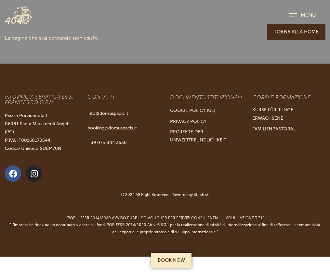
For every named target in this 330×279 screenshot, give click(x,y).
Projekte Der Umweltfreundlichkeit (198, 136)
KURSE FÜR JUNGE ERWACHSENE (272, 114)
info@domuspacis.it (107, 113)
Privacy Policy (188, 121)
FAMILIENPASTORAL (274, 129)
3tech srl (201, 194)
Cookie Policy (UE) (192, 110)
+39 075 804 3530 (107, 142)
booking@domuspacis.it (112, 128)
